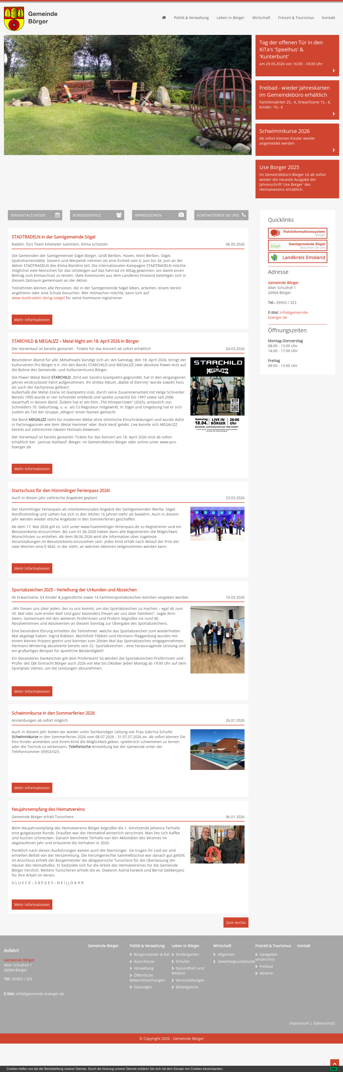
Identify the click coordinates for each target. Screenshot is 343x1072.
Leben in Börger (231, 17)
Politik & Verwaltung (191, 17)
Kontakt (328, 17)
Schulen (183, 989)
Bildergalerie (187, 1015)
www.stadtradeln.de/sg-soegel (39, 297)
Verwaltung (144, 996)
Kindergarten (187, 982)
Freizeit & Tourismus (296, 17)
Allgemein (226, 982)
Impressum (299, 1051)
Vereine (266, 1001)
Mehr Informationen (32, 348)
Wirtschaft (261, 17)
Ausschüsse (144, 989)
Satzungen (143, 1015)
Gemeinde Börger (103, 974)
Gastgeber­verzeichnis (267, 985)
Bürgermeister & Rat (152, 982)
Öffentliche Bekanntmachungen (147, 1006)
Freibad (266, 994)
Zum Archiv (236, 950)
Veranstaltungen (190, 1008)
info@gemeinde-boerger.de (40, 1022)
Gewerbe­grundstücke (236, 989)
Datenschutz (324, 1051)
